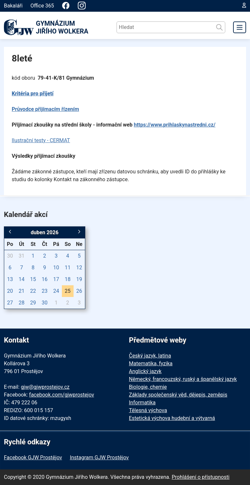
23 (45, 291)
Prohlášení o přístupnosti (200, 477)
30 (10, 256)
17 (56, 279)
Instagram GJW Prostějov (99, 457)
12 (79, 267)
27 (10, 303)
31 (21, 256)
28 (21, 303)
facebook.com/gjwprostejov (61, 395)
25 (68, 291)
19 (79, 279)
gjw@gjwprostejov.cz (45, 387)
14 (21, 279)
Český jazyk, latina (150, 356)
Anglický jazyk (145, 371)
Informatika (142, 402)
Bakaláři (13, 6)
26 (79, 291)
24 (56, 291)
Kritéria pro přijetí (32, 93)
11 (68, 267)
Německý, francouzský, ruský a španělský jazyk (183, 379)
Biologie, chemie (148, 387)
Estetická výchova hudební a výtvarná (172, 418)
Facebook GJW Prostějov (33, 457)
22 (33, 291)
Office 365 (42, 6)
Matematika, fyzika (151, 363)
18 (68, 279)
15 (33, 279)
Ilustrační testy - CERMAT (41, 140)
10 (56, 267)
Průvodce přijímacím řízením (45, 109)
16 (45, 279)
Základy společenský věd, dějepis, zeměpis (178, 395)
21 (21, 291)
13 (10, 279)
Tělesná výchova (148, 410)
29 (33, 303)
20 (10, 291)
